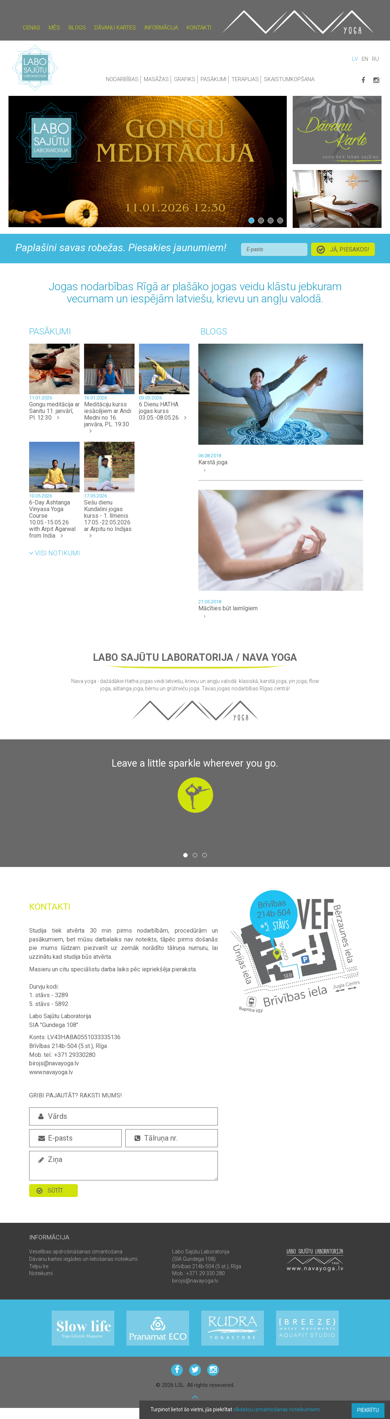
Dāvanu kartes (115, 27)
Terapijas (245, 79)
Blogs (77, 27)
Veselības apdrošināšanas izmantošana (75, 1252)
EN (365, 59)
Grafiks (184, 79)
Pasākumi (213, 79)
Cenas (31, 27)
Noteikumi (41, 1273)
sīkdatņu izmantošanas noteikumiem (276, 1409)
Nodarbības (122, 79)
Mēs (54, 27)
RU (375, 59)
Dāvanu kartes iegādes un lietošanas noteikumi (83, 1259)
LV (355, 59)
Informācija (161, 27)
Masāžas (156, 79)
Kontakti (199, 27)
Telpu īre (38, 1266)
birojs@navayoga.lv (195, 1281)
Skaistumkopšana (289, 79)
